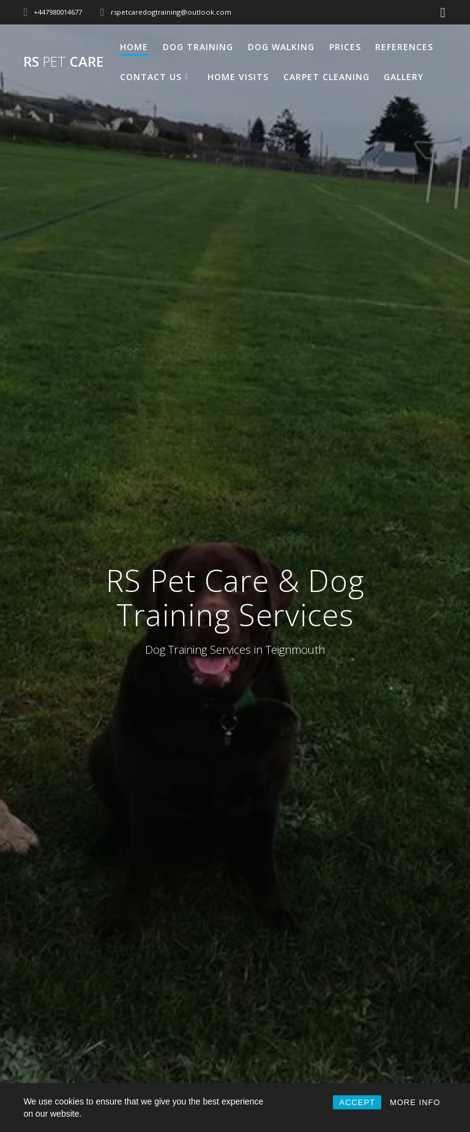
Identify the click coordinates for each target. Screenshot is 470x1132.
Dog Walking (281, 47)
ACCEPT (357, 1102)
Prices (345, 47)
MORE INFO (415, 1102)
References (404, 47)
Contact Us (151, 77)
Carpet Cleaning (326, 77)
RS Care (63, 61)
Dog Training (198, 47)
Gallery (403, 77)
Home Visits (238, 77)
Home (134, 47)
